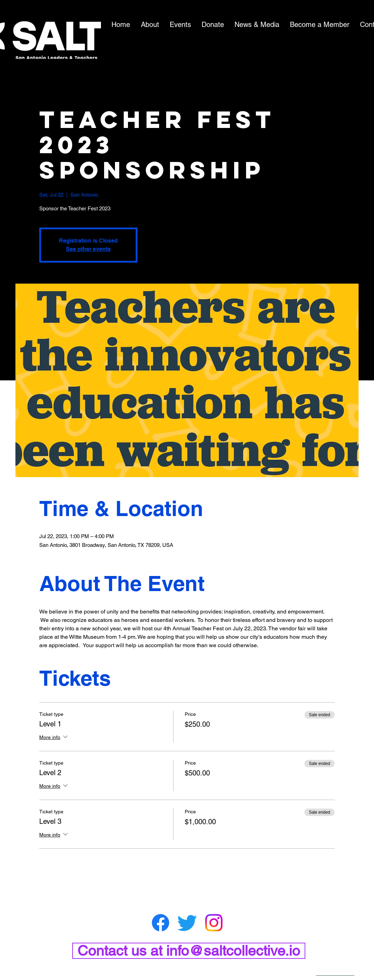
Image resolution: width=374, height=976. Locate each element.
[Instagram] (213, 922)
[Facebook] (160, 922)
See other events (88, 249)
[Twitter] (187, 922)
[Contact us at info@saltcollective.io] (188, 951)
